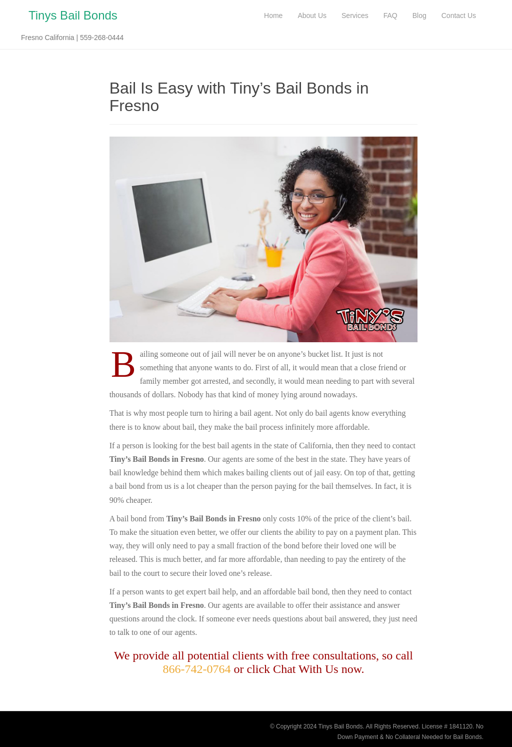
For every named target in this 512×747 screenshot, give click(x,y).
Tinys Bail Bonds (73, 15)
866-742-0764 (197, 668)
